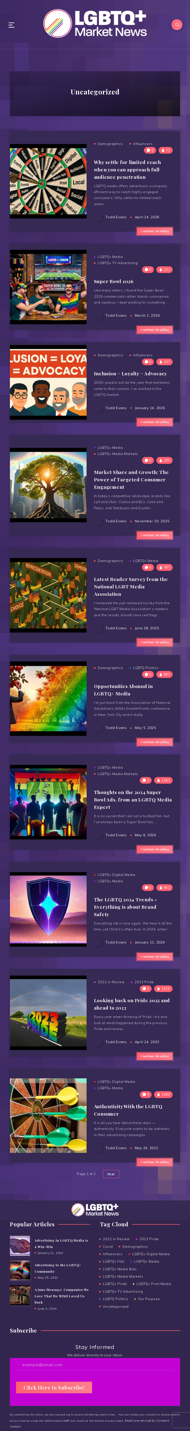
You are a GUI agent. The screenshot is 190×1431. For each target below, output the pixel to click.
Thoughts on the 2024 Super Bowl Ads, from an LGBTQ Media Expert (130, 818)
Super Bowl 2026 (115, 283)
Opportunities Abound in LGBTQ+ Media (126, 707)
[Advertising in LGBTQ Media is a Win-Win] (20, 1275)
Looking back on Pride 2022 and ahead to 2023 (130, 1031)
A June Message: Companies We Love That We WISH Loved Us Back (62, 1325)
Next (111, 1203)
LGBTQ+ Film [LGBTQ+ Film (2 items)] (113, 1291)
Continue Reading (155, 231)
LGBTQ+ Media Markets (118, 470)
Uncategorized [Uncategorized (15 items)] (116, 1336)
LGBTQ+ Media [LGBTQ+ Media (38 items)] (147, 1291)
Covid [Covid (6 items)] (108, 1276)
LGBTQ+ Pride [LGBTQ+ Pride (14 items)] (115, 1313)
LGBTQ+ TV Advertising (118, 266)
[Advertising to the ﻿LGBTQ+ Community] (20, 1300)
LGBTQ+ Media (110, 260)
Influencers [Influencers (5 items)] (112, 1283)
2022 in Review (111, 1010)
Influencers (143, 144)
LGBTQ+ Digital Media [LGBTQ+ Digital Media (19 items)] (151, 1283)
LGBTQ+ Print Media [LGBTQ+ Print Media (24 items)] (154, 1313)
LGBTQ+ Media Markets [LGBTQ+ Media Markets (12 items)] (123, 1306)
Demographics (110, 144)
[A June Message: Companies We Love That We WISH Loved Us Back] (20, 1325)
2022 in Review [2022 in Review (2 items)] (116, 1268)
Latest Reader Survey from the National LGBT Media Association (133, 602)
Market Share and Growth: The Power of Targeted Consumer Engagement (133, 495)
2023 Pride (144, 1010)
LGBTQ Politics (146, 686)
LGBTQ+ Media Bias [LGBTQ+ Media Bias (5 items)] (120, 1298)
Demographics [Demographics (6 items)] (135, 1276)
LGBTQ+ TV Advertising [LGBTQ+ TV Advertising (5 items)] (123, 1321)
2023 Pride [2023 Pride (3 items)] (149, 1268)
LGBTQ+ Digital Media (116, 895)
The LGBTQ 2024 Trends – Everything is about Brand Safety (127, 925)
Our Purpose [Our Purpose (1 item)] (149, 1328)
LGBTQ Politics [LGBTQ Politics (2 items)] (115, 1328)
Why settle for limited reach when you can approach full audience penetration (130, 168)
